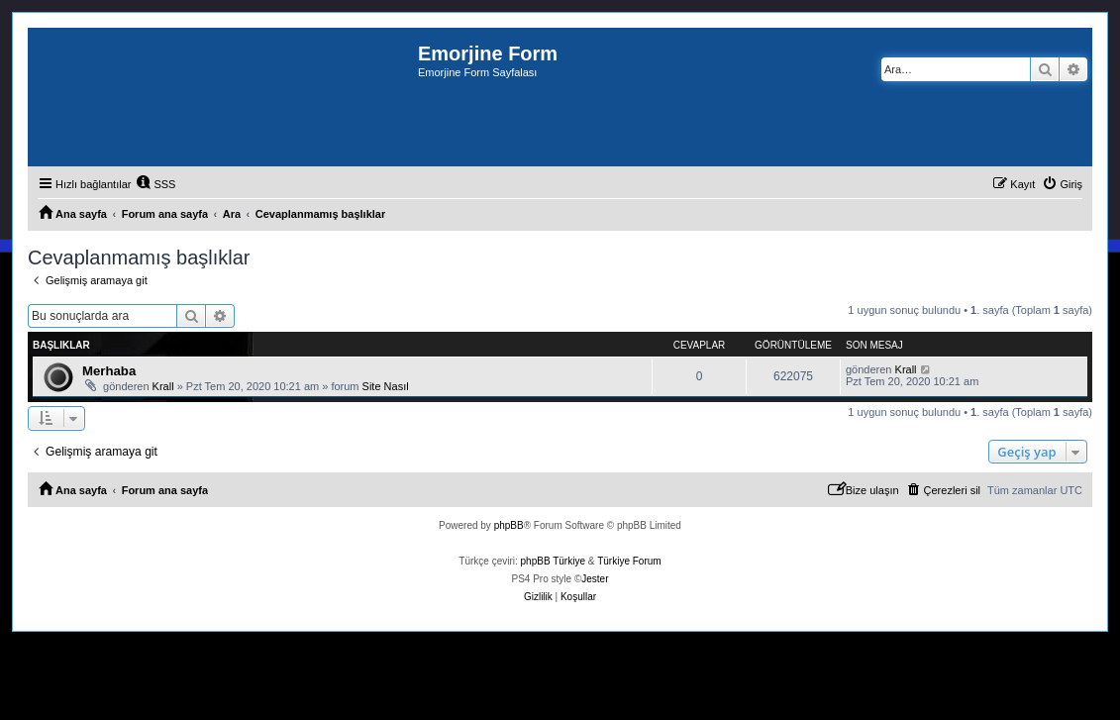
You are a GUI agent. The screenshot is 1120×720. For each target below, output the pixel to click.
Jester (594, 578)
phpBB (509, 525)
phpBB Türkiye (553, 561)
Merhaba (109, 370)
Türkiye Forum (629, 561)
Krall (163, 386)
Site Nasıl (385, 386)
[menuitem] (155, 184)
